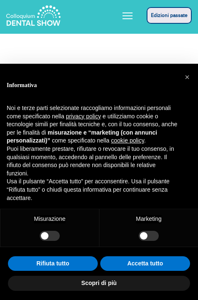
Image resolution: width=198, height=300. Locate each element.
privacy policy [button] (83, 116)
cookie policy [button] (127, 140)
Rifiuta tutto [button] (52, 263)
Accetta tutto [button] (145, 263)
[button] (187, 77)
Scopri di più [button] (99, 283)
